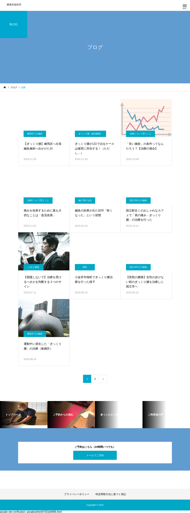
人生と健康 (33, 267)
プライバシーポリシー (76, 494)
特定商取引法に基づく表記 (111, 494)
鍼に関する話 (85, 200)
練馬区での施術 (34, 133)
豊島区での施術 (34, 334)
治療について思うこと (140, 133)
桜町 (85, 267)
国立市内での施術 (138, 200)
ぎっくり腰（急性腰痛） (90, 133)
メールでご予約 (95, 455)
